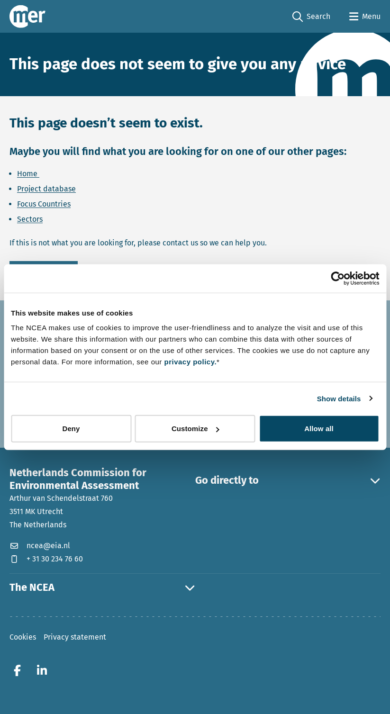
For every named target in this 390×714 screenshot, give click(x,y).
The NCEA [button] (102, 587)
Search (311, 16)
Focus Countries (44, 203)
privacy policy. (190, 362)
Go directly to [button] (288, 480)
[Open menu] (365, 16)
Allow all (319, 429)
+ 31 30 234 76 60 (46, 558)
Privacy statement (75, 637)
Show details (339, 398)
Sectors (30, 219)
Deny (71, 429)
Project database (46, 188)
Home (28, 173)
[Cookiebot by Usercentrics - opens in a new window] (337, 278)
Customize (195, 429)
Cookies (22, 637)
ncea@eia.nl (39, 545)
